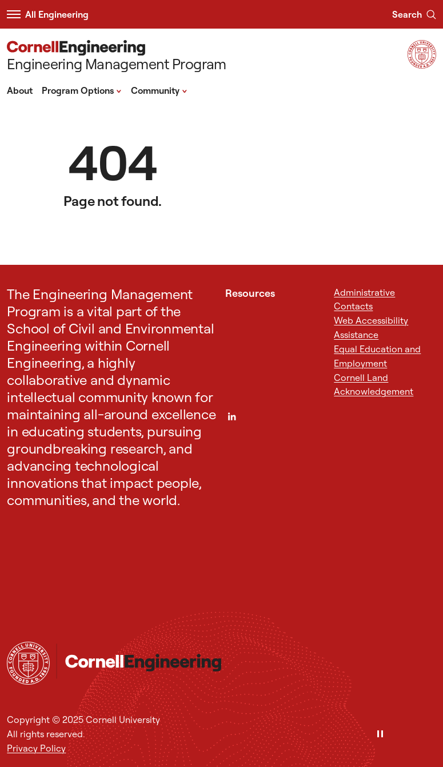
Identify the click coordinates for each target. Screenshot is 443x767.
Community (159, 90)
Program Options (82, 90)
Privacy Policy (36, 748)
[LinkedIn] (231, 416)
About (20, 90)
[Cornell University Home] (28, 663)
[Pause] (380, 735)
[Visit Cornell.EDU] (422, 64)
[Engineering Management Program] (116, 57)
